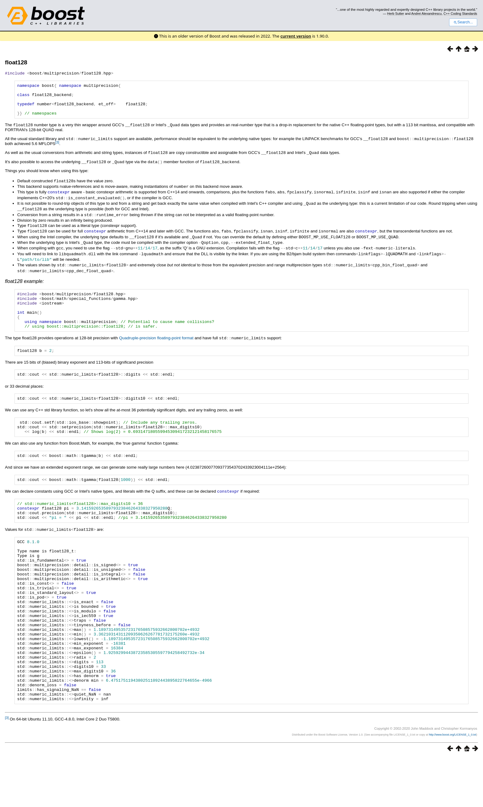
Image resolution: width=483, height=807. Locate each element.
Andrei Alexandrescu (426, 13)
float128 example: (24, 281)
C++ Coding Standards (460, 13)
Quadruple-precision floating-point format (156, 345)
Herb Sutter (395, 13)
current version (295, 36)
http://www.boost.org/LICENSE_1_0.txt (452, 784)
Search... (463, 22)
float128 (16, 62)
